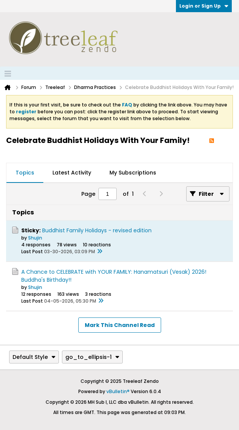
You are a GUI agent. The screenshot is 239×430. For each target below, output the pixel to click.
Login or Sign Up (203, 6)
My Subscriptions (132, 172)
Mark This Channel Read (120, 325)
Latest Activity (71, 172)
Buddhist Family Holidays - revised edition (97, 230)
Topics (25, 172)
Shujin (35, 238)
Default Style (34, 357)
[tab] (24, 173)
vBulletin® (118, 391)
